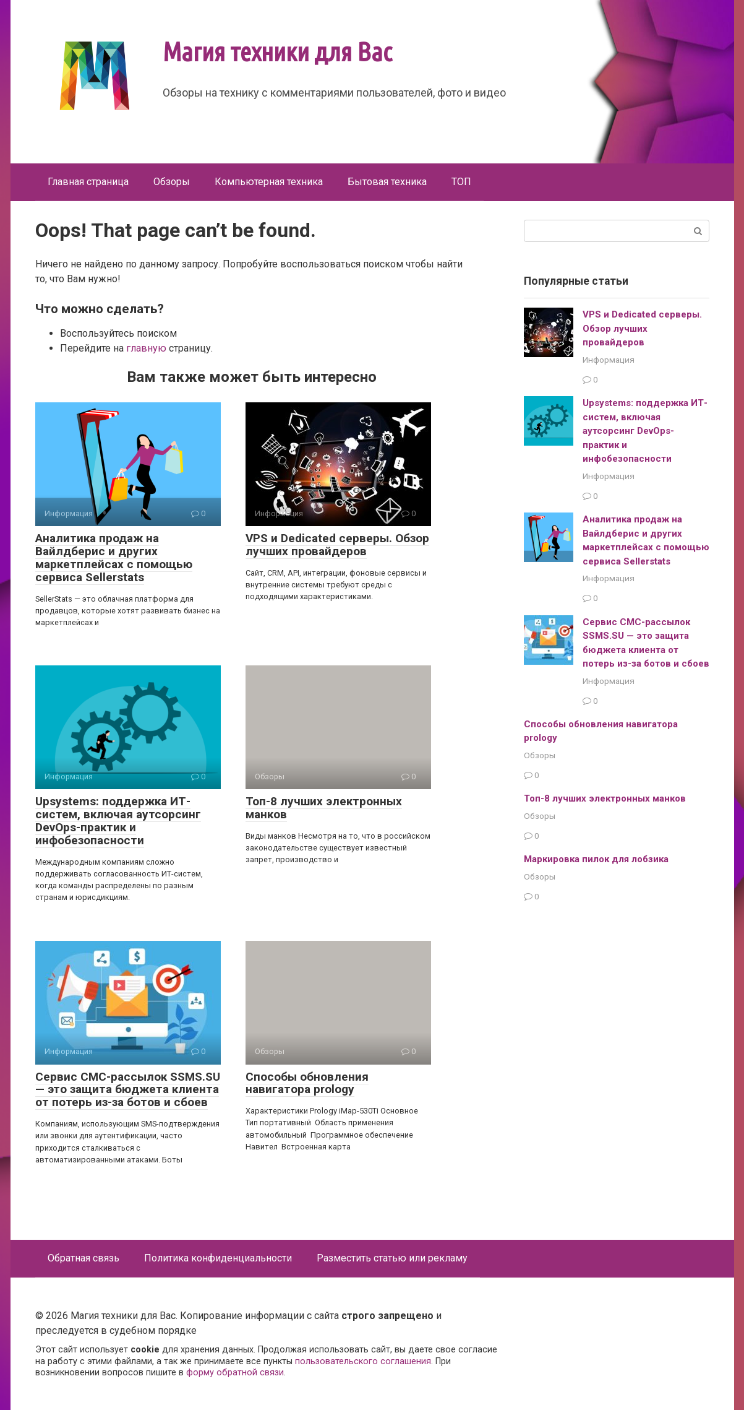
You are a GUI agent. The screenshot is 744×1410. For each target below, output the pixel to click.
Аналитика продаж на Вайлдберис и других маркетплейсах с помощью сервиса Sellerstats (113, 557)
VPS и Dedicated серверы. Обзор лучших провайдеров (337, 544)
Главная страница (88, 182)
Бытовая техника (387, 182)
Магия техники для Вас (277, 51)
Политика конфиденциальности (218, 1258)
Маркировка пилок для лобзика (596, 859)
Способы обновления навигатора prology (307, 1083)
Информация (609, 360)
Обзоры (171, 182)
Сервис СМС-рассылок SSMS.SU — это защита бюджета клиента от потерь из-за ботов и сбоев (127, 1090)
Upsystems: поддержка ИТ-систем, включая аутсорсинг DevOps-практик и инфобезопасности (118, 820)
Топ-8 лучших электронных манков (324, 807)
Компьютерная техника (269, 182)
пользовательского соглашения (363, 1361)
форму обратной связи (235, 1372)
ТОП (461, 182)
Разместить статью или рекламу (392, 1258)
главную (146, 348)
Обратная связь (83, 1258)
